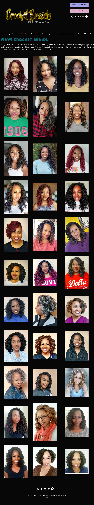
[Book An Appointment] (79, 5)
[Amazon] (86, 16)
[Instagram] (72, 16)
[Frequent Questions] (79, 11)
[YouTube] (79, 16)
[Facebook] (76, 16)
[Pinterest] (83, 16)
